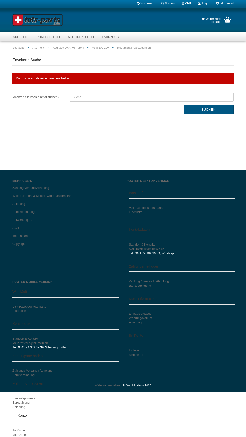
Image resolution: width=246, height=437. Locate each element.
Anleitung (18, 204)
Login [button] (203, 3)
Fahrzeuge (111, 37)
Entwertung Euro (23, 220)
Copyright (19, 244)
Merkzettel (225, 3)
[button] (186, 3)
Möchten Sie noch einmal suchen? (35, 97)
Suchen (208, 109)
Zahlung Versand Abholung (30, 188)
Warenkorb (145, 3)
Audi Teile (21, 37)
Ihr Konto (18, 430)
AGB (15, 228)
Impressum (20, 236)
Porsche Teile (49, 37)
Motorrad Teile (81, 37)
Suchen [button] (168, 3)
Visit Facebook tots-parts (146, 208)
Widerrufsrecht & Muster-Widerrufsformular (41, 196)
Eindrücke (136, 212)
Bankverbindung (23, 212)
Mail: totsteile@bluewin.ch (146, 249)
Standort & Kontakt (142, 244)
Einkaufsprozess (23, 398)
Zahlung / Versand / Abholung (32, 370)
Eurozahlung (21, 402)
